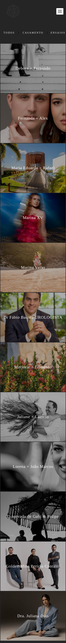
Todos (9, 33)
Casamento (33, 33)
